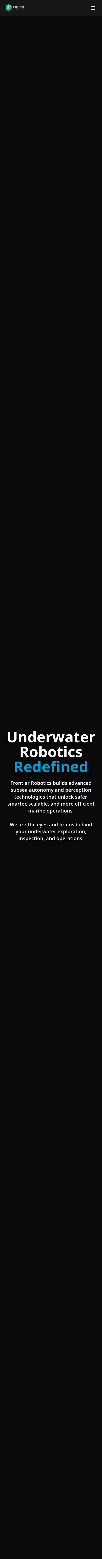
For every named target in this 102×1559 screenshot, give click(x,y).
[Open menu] (93, 8)
